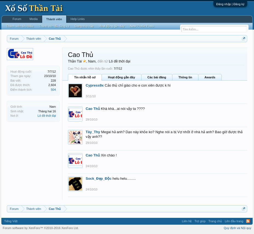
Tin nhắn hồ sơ (85, 77)
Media (34, 19)
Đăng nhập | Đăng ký (230, 4)
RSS (248, 221)
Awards (209, 77)
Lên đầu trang (234, 221)
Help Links (78, 19)
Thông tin (185, 77)
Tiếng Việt (11, 221)
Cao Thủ (93, 109)
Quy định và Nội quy (238, 228)
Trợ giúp (200, 221)
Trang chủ (215, 221)
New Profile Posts (142, 26)
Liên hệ (187, 221)
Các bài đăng (157, 77)
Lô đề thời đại (46, 115)
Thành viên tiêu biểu (19, 26)
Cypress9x (95, 85)
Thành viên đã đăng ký (54, 26)
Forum (17, 19)
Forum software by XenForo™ (41, 228)
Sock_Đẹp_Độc (98, 178)
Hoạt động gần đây (121, 77)
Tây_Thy (93, 132)
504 (53, 89)
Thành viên (54, 19)
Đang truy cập (84, 26)
